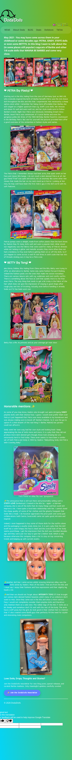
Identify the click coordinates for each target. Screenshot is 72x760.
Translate (64, 25)
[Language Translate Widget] (62, 23)
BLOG (30, 30)
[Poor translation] (9, 721)
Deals (38, 30)
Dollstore (48, 30)
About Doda (19, 30)
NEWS (7, 30)
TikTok (60, 30)
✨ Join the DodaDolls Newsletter (22, 693)
